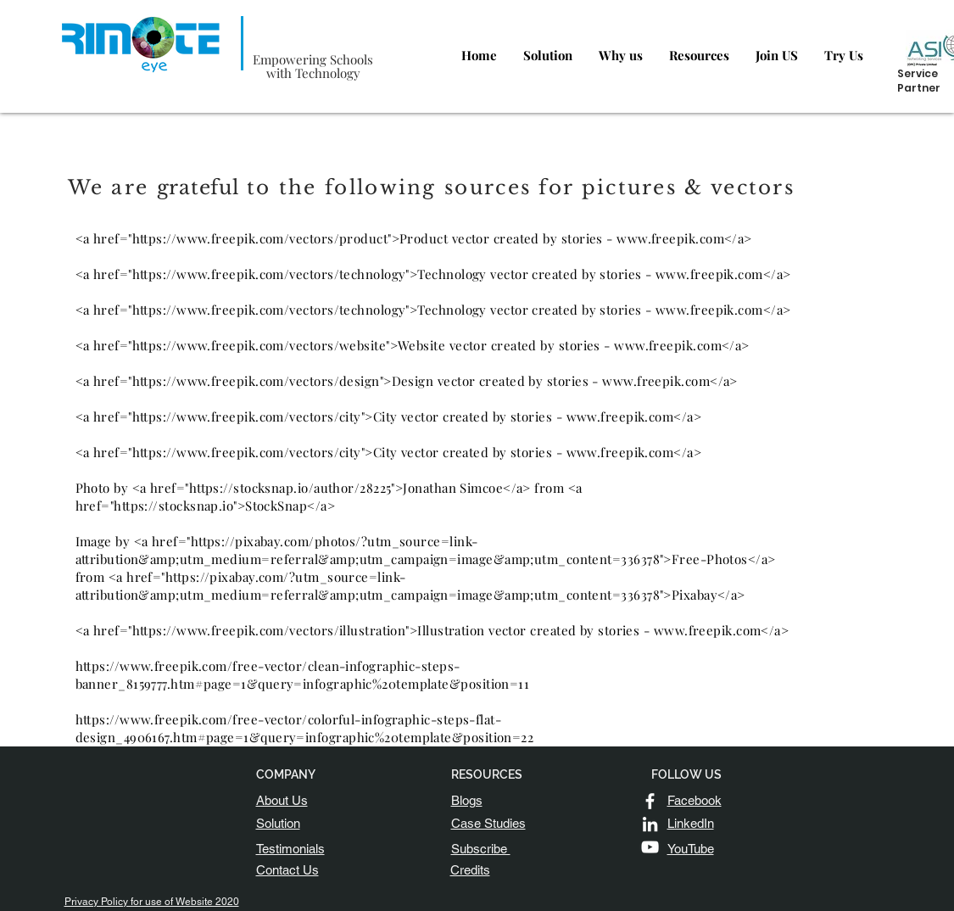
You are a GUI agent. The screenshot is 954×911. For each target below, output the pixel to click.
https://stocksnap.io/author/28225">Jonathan (322, 487)
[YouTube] (650, 847)
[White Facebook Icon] (650, 801)
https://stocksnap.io (173, 505)
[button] (480, 849)
